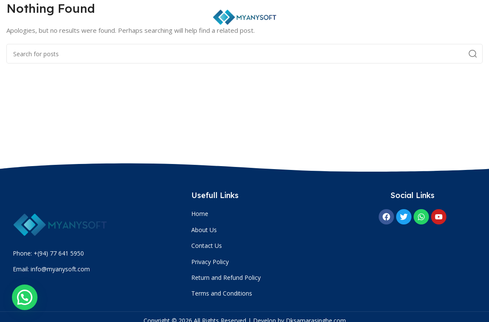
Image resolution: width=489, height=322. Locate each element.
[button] (24, 297)
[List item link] (263, 213)
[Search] (244, 53)
